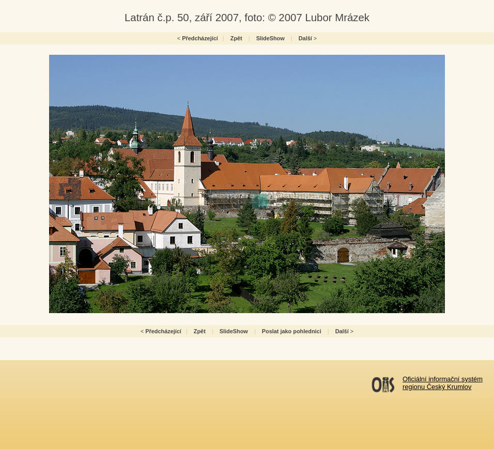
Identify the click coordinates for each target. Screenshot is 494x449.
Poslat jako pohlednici (291, 331)
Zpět (236, 38)
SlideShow (270, 38)
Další (305, 38)
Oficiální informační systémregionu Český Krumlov (443, 383)
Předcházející (200, 38)
